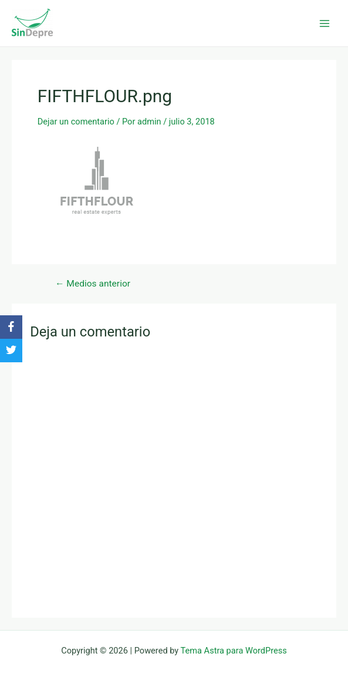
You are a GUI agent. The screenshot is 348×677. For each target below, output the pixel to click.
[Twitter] (11, 350)
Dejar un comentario (76, 121)
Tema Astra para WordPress (234, 650)
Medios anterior (92, 284)
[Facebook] (11, 327)
